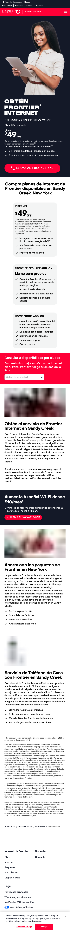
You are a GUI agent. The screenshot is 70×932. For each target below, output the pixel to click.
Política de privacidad (16, 892)
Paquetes (9, 867)
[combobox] (21, 377)
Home (7, 827)
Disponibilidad (12, 877)
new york (40, 827)
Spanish (39, 5)
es (14, 827)
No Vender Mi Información (19, 902)
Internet (8, 862)
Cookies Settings (24, 927)
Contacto (40, 857)
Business (19, 5)
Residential (7, 5)
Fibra (7, 857)
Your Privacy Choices (18, 907)
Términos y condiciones (17, 897)
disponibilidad (25, 827)
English (29, 5)
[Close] (65, 916)
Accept (44, 927)
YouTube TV (11, 872)
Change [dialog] (27, 2)
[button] (41, 377)
